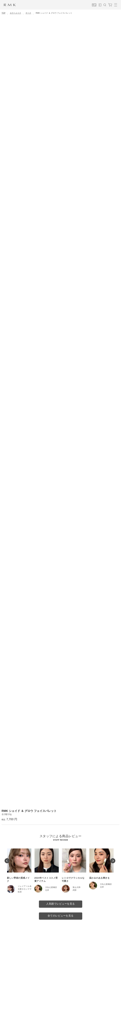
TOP (3, 13)
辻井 (47, 890)
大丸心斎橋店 (51, 887)
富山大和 (77, 887)
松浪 (20, 892)
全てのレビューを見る (61, 915)
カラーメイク (15, 13)
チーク (28, 13)
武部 (75, 890)
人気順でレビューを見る (60, 903)
